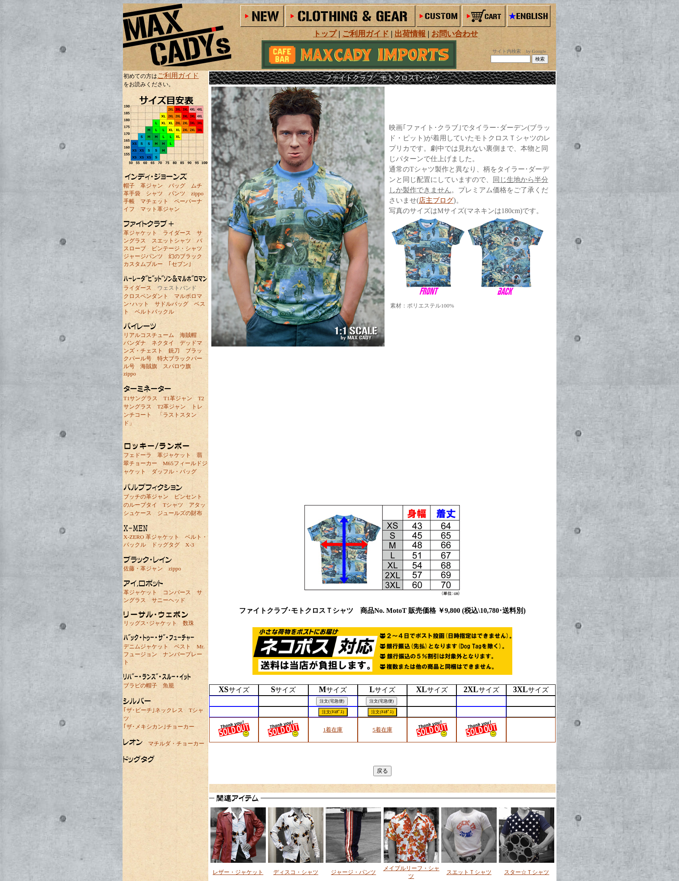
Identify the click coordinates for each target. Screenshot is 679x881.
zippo (197, 193)
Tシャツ (173, 505)
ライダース (177, 233)
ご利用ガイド (178, 75)
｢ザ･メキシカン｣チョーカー (158, 726)
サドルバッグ (171, 304)
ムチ (196, 185)
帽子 (129, 185)
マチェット (154, 201)
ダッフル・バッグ (174, 471)
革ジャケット (140, 233)
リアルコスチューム (148, 335)
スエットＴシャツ (468, 872)
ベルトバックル (154, 311)
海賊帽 (188, 335)
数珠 (188, 623)
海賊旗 (148, 366)
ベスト (182, 646)
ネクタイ (163, 343)
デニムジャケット (145, 646)
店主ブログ (436, 200)
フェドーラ (137, 455)
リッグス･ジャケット (150, 623)
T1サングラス (140, 398)
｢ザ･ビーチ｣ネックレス (153, 710)
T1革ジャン (177, 398)
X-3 (189, 544)
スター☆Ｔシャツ (526, 872)
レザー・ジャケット (238, 872)
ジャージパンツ (143, 256)
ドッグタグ (166, 544)
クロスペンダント (145, 296)
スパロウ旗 (177, 366)
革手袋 (131, 193)
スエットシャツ (171, 240)
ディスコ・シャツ (295, 872)
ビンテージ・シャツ (177, 248)
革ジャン (151, 185)
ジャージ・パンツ (353, 872)
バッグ (176, 185)
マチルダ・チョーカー (176, 743)
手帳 (129, 201)
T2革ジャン (171, 406)
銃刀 (174, 350)
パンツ (176, 193)
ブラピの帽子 (140, 685)
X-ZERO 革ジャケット (151, 537)
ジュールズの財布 (179, 513)
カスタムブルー (143, 264)
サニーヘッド (168, 600)
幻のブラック (185, 256)
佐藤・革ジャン (143, 568)
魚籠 (168, 685)
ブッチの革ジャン (145, 496)
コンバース (177, 592)
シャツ (154, 193)
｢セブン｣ (179, 264)
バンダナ (134, 343)
